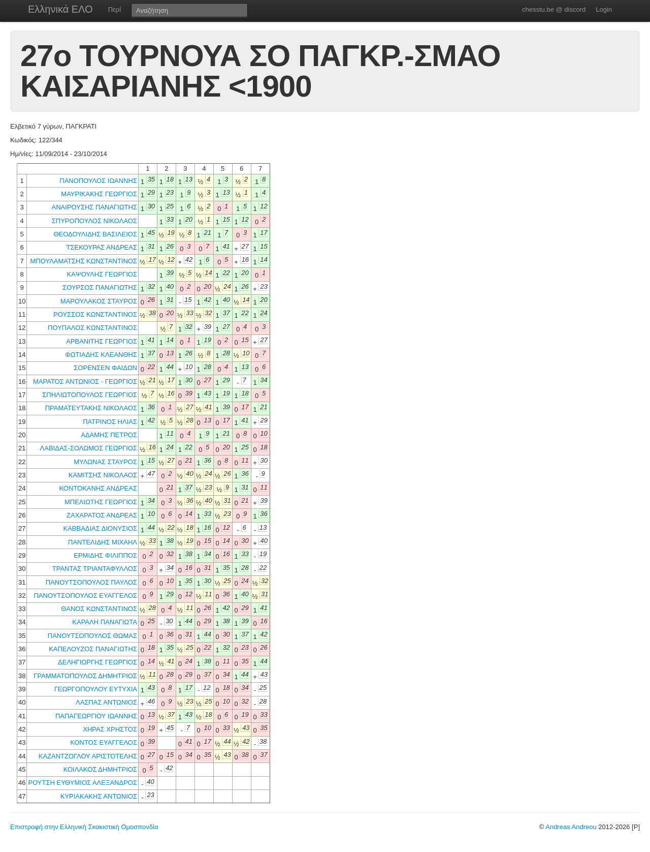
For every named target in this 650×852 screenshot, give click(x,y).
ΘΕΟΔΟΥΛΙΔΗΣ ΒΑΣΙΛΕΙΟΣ (95, 234)
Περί (114, 9)
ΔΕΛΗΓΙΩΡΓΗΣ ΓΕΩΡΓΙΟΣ (97, 662)
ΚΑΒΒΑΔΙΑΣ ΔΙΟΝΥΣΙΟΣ (100, 528)
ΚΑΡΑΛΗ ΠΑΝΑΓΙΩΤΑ (104, 622)
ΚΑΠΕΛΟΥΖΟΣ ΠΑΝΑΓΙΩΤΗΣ (93, 649)
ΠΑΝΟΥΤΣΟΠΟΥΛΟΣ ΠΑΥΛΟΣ (91, 582)
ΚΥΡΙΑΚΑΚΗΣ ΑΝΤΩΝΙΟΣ (98, 796)
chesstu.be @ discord (554, 9)
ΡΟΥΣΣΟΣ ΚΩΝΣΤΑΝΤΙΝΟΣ (95, 314)
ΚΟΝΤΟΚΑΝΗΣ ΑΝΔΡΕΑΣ (98, 488)
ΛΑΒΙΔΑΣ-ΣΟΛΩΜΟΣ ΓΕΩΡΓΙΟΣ (88, 448)
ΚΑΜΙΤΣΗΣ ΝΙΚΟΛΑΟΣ (103, 475)
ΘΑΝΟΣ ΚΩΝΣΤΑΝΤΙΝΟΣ (99, 609)
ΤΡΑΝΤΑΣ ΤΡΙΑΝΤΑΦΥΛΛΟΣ (94, 568)
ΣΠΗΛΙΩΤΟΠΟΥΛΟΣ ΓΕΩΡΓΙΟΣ (89, 395)
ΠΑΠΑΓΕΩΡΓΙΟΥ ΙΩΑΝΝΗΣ (96, 716)
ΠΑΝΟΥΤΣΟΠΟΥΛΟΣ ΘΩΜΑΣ (92, 636)
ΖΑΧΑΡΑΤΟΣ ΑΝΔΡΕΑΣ (102, 515)
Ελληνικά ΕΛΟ (60, 9)
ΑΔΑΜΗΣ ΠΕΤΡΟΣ (109, 435)
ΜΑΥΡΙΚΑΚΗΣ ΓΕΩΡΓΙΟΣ (99, 194)
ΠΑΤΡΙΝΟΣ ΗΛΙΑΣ (110, 421)
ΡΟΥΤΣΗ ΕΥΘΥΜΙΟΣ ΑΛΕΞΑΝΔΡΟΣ (82, 782)
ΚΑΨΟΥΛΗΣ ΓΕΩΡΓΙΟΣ (102, 274)
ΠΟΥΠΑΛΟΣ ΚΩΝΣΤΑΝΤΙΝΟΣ (92, 327)
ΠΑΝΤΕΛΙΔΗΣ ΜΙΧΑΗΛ (102, 542)
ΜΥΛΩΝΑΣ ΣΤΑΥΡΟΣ (105, 462)
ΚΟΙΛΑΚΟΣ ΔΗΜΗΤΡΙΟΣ (100, 769)
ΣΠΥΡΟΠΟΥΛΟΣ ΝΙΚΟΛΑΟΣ (94, 221)
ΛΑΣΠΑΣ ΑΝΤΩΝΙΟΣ (106, 702)
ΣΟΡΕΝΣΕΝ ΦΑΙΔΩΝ (105, 368)
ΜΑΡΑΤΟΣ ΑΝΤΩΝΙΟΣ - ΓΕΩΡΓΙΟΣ (85, 381)
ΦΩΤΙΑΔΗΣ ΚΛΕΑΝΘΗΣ (101, 354)
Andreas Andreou (570, 827)
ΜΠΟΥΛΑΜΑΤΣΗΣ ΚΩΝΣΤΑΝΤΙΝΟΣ (83, 261)
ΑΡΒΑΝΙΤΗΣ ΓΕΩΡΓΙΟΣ (101, 341)
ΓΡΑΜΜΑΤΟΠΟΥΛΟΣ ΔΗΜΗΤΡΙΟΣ (85, 676)
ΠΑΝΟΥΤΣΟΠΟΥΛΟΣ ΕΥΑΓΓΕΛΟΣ (85, 595)
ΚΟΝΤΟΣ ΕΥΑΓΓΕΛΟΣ (103, 742)
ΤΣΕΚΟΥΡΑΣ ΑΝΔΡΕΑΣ (102, 247)
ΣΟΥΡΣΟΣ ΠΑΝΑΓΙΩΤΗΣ (99, 287)
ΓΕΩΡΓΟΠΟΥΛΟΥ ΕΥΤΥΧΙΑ (95, 689)
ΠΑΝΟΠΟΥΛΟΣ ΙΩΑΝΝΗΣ (98, 181)
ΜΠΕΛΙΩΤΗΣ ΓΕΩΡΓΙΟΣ (100, 502)
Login (604, 9)
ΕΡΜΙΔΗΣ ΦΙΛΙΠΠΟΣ (105, 555)
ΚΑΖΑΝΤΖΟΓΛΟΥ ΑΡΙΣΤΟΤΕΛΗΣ (88, 756)
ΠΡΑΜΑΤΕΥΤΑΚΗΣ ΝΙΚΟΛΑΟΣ (91, 408)
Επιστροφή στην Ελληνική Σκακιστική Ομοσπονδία (84, 827)
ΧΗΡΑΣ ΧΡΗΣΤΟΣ (110, 729)
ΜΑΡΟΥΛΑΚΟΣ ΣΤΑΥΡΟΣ (98, 301)
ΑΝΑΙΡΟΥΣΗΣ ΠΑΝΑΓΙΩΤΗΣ (94, 207)
